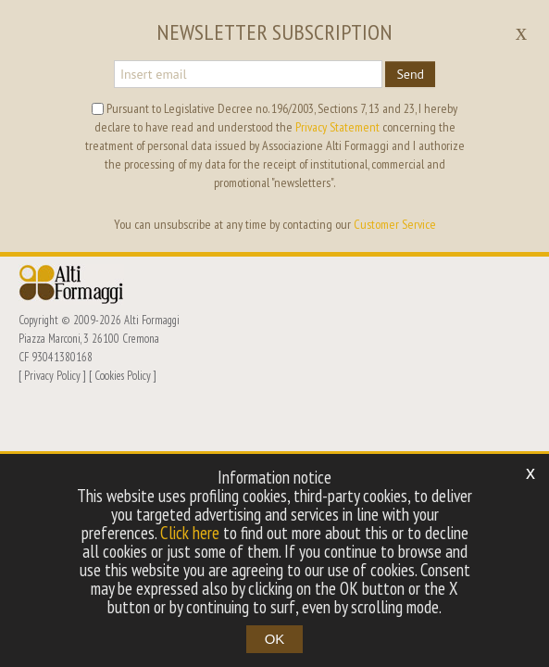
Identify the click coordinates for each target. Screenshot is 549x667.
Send (410, 74)
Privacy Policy (52, 375)
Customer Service (395, 224)
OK (275, 639)
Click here (189, 533)
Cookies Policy (122, 375)
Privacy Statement (337, 127)
